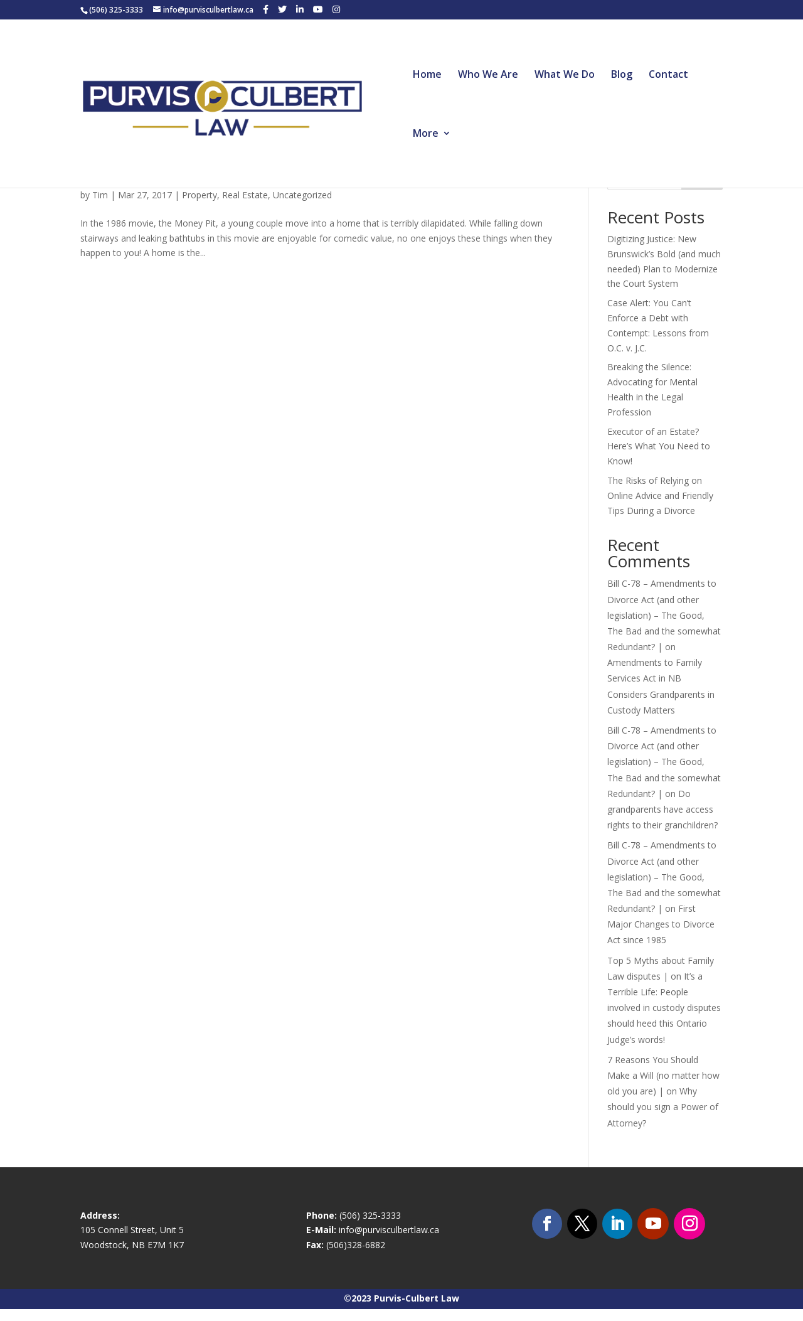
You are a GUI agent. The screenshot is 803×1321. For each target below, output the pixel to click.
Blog (621, 75)
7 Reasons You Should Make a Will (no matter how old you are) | (663, 1075)
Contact (668, 75)
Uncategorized (302, 195)
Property (199, 195)
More (426, 134)
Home (427, 75)
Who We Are (488, 75)
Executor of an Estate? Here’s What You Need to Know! (658, 446)
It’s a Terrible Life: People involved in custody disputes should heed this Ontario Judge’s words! (664, 1008)
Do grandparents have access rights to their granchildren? (662, 809)
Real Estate (245, 195)
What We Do (564, 75)
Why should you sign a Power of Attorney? (662, 1106)
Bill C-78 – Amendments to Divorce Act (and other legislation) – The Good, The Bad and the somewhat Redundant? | (664, 615)
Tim (100, 195)
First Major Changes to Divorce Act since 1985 (661, 924)
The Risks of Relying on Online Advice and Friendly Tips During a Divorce (660, 495)
